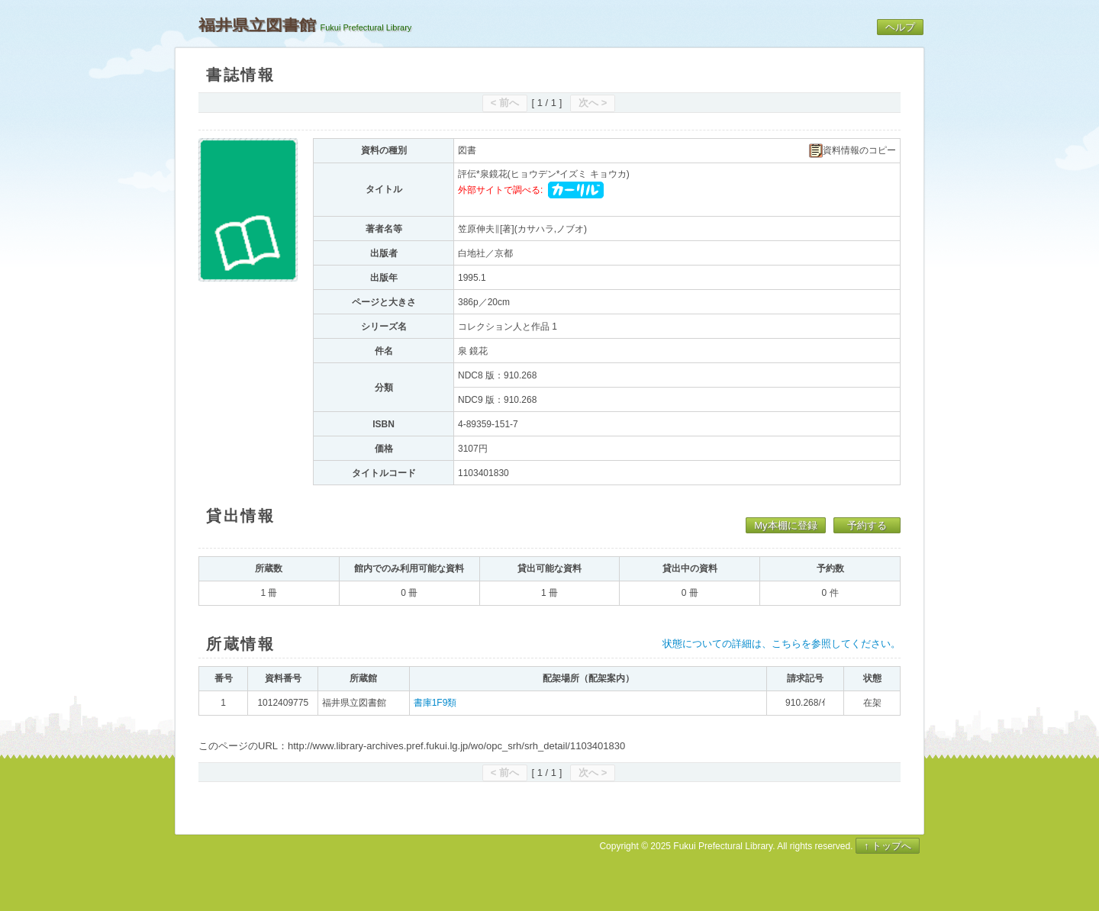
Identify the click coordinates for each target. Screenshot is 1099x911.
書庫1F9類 (435, 702)
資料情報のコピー (852, 150)
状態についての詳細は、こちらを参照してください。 (781, 643)
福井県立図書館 (257, 25)
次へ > (593, 102)
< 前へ (505, 102)
